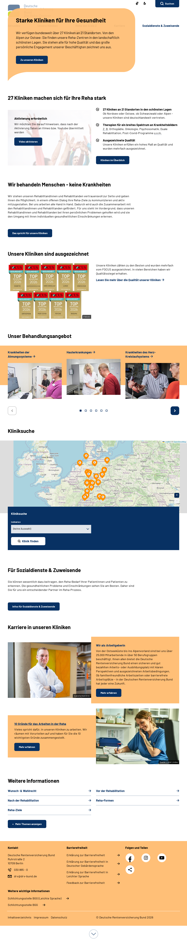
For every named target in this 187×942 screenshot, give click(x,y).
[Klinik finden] (28, 541)
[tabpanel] (34, 376)
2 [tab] (86, 410)
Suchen (169, 3)
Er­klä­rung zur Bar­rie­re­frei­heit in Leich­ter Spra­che (87, 874)
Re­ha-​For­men (105, 800)
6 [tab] (106, 410)
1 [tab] (80, 410)
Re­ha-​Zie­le (15, 810)
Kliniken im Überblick (113, 160)
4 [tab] (96, 410)
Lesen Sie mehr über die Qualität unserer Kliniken (128, 280)
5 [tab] (101, 410)
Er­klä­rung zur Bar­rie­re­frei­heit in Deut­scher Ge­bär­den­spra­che (87, 863)
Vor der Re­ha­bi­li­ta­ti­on (110, 791)
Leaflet (166, 442)
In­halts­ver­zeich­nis (19, 917)
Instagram (147, 856)
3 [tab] (91, 410)
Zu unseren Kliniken (31, 59)
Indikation (16, 522)
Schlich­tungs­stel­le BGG (23, 905)
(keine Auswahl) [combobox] (22, 528)
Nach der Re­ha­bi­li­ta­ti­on (23, 800)
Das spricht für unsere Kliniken (30, 233)
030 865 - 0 (21, 869)
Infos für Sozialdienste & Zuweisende (33, 606)
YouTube (162, 856)
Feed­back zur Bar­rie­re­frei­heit (86, 882)
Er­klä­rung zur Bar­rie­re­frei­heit (86, 855)
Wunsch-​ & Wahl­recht (22, 791)
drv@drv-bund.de (25, 876)
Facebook (131, 856)
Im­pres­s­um (41, 917)
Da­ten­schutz (59, 917)
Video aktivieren (28, 141)
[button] (167, 3)
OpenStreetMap (180, 442)
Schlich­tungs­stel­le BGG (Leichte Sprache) (34, 898)
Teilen (130, 870)
